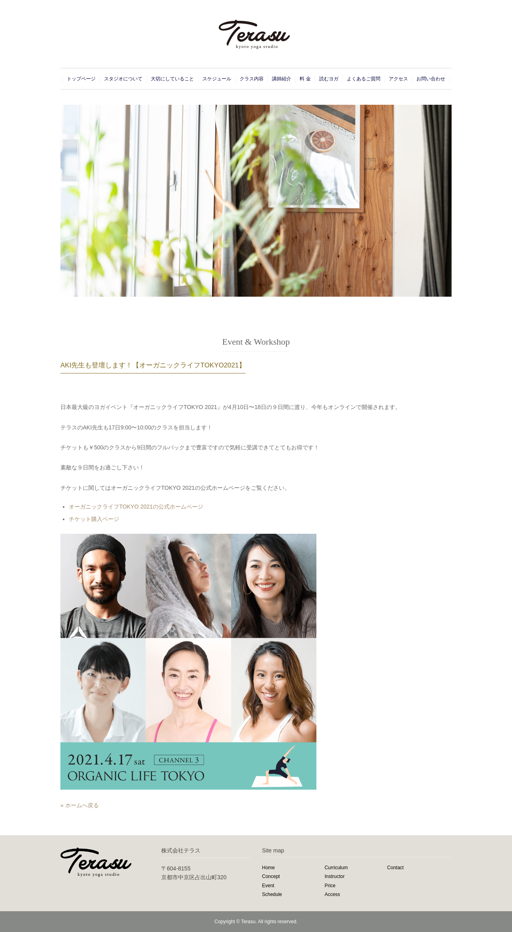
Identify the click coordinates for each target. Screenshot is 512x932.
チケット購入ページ (94, 519)
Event (268, 885)
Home (268, 867)
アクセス (398, 79)
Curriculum (336, 867)
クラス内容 (252, 79)
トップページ (81, 79)
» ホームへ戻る (79, 805)
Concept (271, 876)
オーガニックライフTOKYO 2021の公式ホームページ (136, 506)
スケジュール (216, 79)
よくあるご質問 (363, 79)
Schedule (272, 894)
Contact (395, 867)
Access (332, 894)
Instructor (334, 876)
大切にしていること (172, 79)
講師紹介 (281, 79)
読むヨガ (328, 79)
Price (329, 885)
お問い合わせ (430, 79)
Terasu (248, 921)
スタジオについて (123, 79)
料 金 (305, 79)
